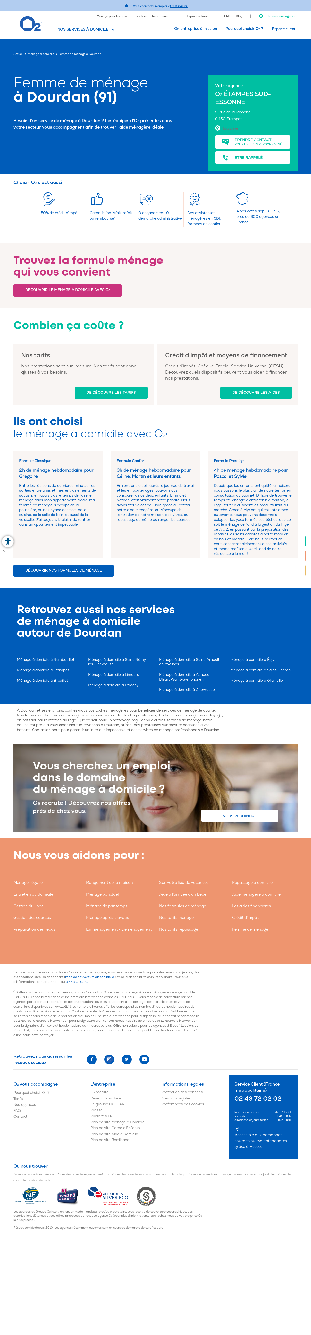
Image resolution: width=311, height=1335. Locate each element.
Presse (96, 1110)
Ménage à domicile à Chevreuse (187, 690)
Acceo (255, 1146)
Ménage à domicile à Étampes (43, 670)
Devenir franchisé (105, 1098)
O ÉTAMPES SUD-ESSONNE (243, 98)
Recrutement (161, 16)
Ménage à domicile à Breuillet (42, 680)
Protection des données (182, 1092)
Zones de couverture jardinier (254, 1174)
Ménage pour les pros (112, 16)
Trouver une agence (277, 16)
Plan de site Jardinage (109, 1140)
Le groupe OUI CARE (108, 1104)
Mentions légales (176, 1098)
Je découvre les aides (256, 392)
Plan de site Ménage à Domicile (117, 1122)
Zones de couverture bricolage (209, 1174)
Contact (20, 1116)
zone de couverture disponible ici (90, 977)
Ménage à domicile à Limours (113, 674)
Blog (239, 16)
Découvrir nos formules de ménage (63, 570)
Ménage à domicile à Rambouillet (45, 659)
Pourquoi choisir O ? (244, 28)
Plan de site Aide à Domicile (114, 1134)
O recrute (99, 1092)
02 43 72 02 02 (78, 982)
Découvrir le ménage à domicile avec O (67, 290)
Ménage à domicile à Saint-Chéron (260, 670)
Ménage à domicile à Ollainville (256, 680)
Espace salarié (197, 16)
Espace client (283, 29)
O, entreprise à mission (195, 28)
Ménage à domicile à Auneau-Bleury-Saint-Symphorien (185, 677)
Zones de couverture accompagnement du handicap (148, 1174)
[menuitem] (112, 15)
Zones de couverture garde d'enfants (83, 1174)
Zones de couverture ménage (33, 1174)
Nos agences (24, 1104)
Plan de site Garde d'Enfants (115, 1128)
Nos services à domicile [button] (82, 29)
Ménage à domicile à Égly (252, 659)
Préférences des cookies (182, 1104)
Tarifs (18, 1099)
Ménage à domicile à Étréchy (113, 685)
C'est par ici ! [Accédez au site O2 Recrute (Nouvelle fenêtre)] (179, 6)
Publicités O (101, 1116)
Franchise (140, 16)
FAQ (227, 16)
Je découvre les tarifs (111, 392)
